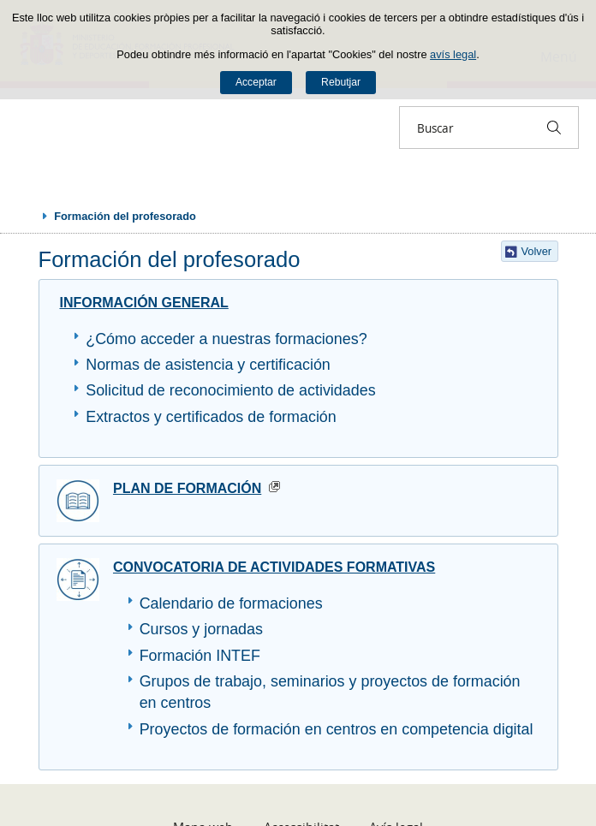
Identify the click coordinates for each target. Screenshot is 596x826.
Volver (537, 251)
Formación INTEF (200, 655)
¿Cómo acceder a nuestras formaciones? (226, 339)
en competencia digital (454, 729)
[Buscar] (554, 127)
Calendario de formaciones (231, 603)
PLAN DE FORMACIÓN (187, 488)
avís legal (453, 54)
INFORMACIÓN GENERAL (144, 302)
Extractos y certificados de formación (211, 416)
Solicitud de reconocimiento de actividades (230, 390)
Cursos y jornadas (201, 629)
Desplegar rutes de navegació (27, 216)
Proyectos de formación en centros (258, 729)
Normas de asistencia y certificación (208, 364)
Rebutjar (341, 82)
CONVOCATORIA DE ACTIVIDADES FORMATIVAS (274, 567)
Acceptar (256, 82)
